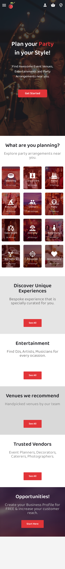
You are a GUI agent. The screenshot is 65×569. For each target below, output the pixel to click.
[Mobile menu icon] (4, 5)
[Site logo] (12, 5)
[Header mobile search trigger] (61, 5)
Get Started (32, 93)
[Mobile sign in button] (45, 5)
